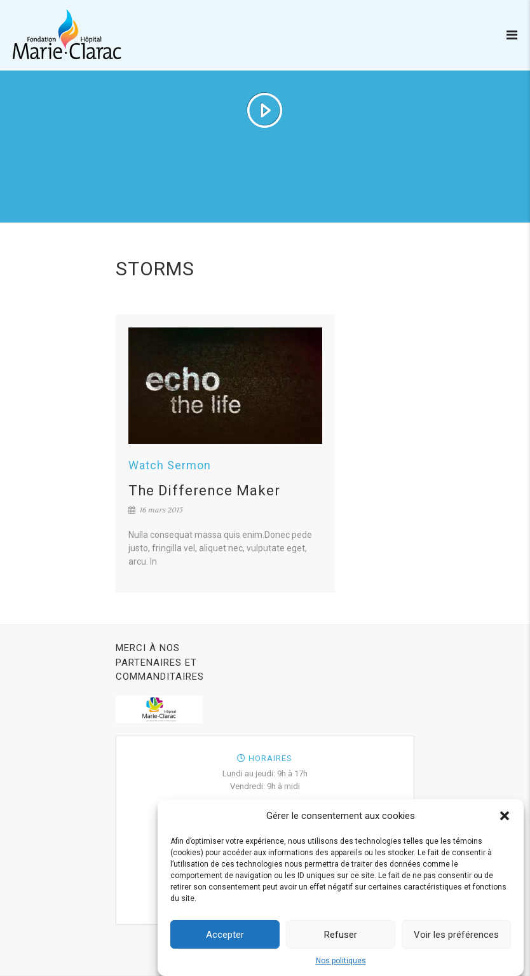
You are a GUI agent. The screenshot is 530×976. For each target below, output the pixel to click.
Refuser (340, 938)
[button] (504, 819)
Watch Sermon (169, 465)
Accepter (225, 938)
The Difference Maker (204, 490)
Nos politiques (341, 964)
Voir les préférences (456, 938)
